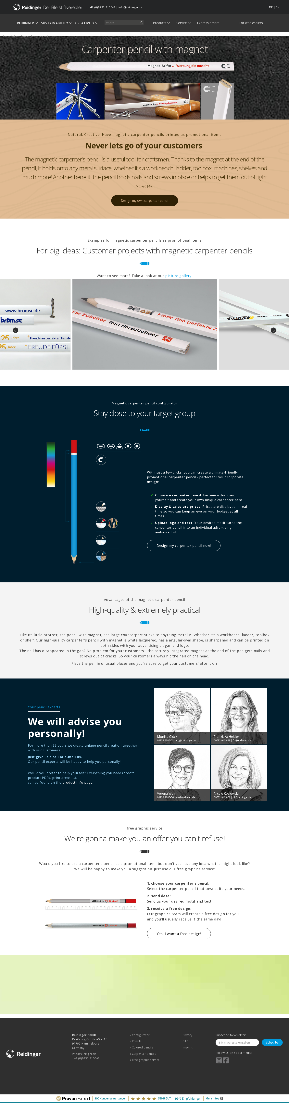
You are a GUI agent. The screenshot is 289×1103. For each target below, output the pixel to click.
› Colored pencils (141, 1047)
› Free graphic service (145, 1060)
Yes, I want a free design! (179, 933)
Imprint (187, 1047)
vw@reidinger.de (185, 797)
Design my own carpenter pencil (144, 200)
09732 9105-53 (165, 740)
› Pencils (136, 1041)
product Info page (77, 782)
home (6, 36)
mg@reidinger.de (186, 740)
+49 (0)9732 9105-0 (101, 7)
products (14, 36)
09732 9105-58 (222, 740)
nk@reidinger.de (242, 797)
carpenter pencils (29, 36)
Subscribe (272, 1042)
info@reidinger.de (131, 7)
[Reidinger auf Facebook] (225, 1063)
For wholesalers (251, 23)
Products (159, 23)
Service (181, 23)
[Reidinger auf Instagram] (219, 1063)
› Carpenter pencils (143, 1054)
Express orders (208, 23)
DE (271, 7)
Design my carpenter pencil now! (184, 545)
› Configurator (140, 1035)
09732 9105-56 (165, 797)
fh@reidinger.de (242, 740)
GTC (185, 1041)
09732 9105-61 (222, 797)
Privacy (187, 1035)
